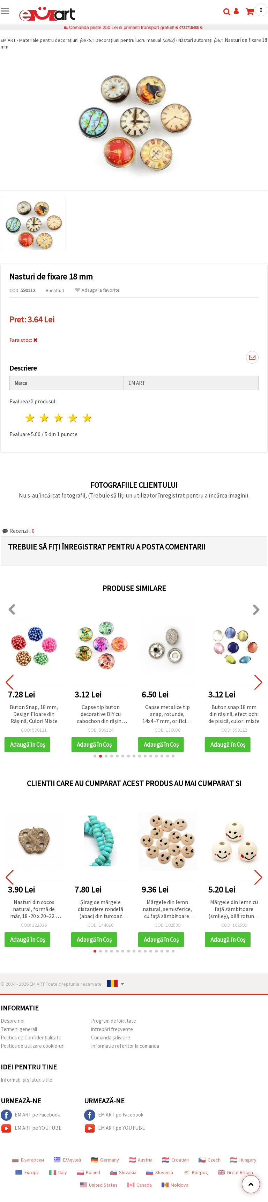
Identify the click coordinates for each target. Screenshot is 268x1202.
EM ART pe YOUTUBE (31, 1128)
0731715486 (189, 27)
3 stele (59, 418)
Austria (140, 1160)
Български (28, 1159)
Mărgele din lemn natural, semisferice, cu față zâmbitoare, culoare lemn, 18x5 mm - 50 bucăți (167, 909)
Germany (105, 1160)
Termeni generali (19, 1029)
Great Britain (235, 1172)
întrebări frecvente (112, 1029)
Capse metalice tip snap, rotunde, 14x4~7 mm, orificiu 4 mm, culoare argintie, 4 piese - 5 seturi (167, 714)
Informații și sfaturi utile (26, 1079)
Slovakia (123, 1172)
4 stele (73, 418)
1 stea (30, 418)
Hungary (243, 1160)
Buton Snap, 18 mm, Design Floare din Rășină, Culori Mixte (34, 713)
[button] (95, 756)
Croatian (175, 1160)
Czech (210, 1160)
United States (99, 1184)
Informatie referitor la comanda (125, 1046)
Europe (27, 1172)
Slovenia (159, 1172)
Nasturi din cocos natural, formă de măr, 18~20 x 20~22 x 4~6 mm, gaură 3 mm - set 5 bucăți (34, 909)
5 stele (87, 418)
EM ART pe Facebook (30, 1115)
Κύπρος (195, 1172)
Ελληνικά (67, 1159)
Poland (88, 1172)
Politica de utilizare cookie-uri (33, 1046)
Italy (58, 1172)
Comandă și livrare (110, 1037)
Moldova (175, 1184)
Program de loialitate (113, 1020)
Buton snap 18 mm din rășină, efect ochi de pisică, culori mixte (234, 713)
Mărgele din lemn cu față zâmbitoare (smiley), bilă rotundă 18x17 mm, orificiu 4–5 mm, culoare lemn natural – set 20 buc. (234, 909)
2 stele (45, 418)
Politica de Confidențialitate (31, 1037)
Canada (139, 1184)
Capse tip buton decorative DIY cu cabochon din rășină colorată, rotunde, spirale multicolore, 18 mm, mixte (100, 714)
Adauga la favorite (97, 290)
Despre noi (12, 1020)
